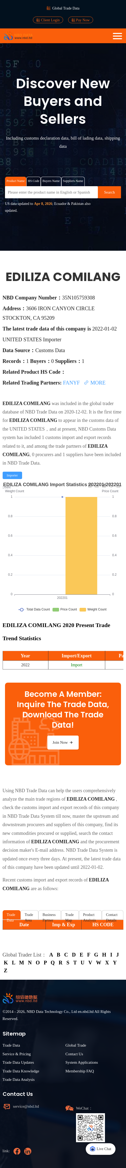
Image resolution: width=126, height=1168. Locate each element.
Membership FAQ (79, 1071)
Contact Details (112, 916)
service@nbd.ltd (26, 1106)
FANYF (72, 383)
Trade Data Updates (18, 1062)
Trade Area (29, 916)
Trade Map (69, 916)
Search (109, 192)
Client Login (48, 20)
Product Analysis (89, 916)
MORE (94, 383)
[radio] (12, 475)
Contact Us (74, 1054)
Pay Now (81, 20)
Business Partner (49, 916)
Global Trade (75, 1045)
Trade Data (11, 916)
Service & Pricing (17, 1054)
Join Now (63, 742)
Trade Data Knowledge (21, 1071)
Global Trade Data (65, 8)
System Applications (81, 1062)
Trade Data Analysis (19, 1079)
